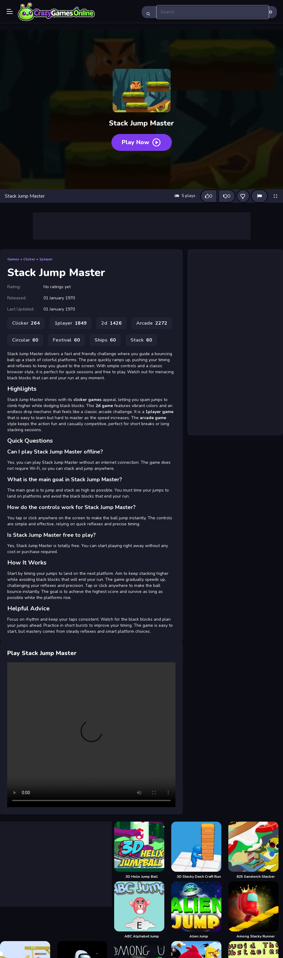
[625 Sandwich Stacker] (255, 850)
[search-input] (212, 12)
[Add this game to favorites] (243, 196)
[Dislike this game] (226, 196)
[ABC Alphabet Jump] (141, 910)
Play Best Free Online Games (56, 12)
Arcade (151, 323)
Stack (141, 340)
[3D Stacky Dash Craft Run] (198, 850)
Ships (105, 340)
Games (13, 259)
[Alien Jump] (198, 910)
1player (46, 259)
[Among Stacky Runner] (255, 910)
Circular (25, 340)
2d (111, 323)
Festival (66, 340)
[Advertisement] (142, 226)
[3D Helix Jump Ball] (141, 850)
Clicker (29, 259)
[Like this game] (208, 196)
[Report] (259, 196)
